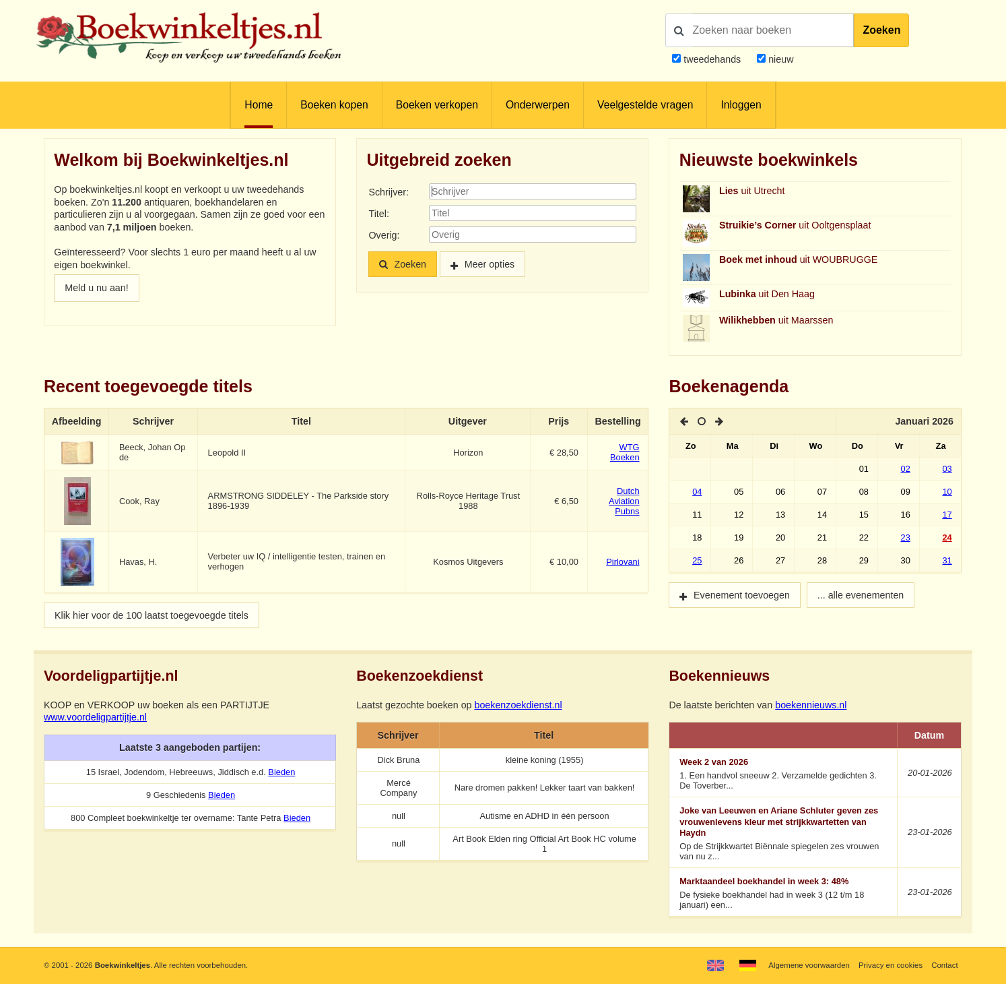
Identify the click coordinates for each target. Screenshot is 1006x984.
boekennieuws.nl (810, 705)
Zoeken (881, 30)
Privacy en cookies (891, 965)
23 (905, 537)
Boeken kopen (334, 105)
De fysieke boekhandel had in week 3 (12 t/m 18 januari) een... (783, 893)
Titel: (378, 213)
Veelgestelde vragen (645, 105)
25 (697, 560)
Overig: (383, 235)
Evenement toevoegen (742, 595)
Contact (944, 965)
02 (905, 469)
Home (258, 105)
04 (697, 492)
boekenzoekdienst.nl (518, 705)
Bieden (281, 772)
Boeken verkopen (437, 105)
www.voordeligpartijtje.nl (95, 717)
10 (946, 492)
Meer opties (490, 264)
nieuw (779, 59)
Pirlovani (622, 562)
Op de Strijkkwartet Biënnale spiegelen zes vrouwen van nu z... (783, 833)
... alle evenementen (860, 595)
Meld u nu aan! (96, 287)
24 (946, 537)
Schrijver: (388, 192)
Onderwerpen (538, 105)
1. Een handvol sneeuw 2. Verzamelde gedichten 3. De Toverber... (783, 774)
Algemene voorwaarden (808, 965)
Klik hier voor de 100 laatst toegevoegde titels (151, 615)
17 (946, 515)
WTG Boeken (625, 452)
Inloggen (740, 105)
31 (946, 560)
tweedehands (712, 59)
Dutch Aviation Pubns (624, 501)
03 (946, 469)
